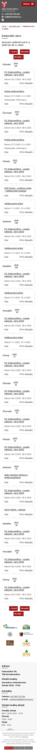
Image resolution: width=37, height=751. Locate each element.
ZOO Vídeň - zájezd (14, 509)
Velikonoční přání (13, 203)
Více (6, 83)
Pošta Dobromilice (14, 91)
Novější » (18, 57)
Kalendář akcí (14, 26)
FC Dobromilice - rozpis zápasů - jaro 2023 (17, 73)
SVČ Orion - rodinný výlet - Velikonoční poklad (17, 189)
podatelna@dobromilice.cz (21, 699)
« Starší (13, 52)
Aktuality (29, 83)
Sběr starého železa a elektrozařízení (16, 476)
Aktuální (25, 52)
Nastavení (28, 748)
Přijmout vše (9, 748)
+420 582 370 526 (17, 696)
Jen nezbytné (19, 748)
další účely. (25, 737)
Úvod (4, 26)
